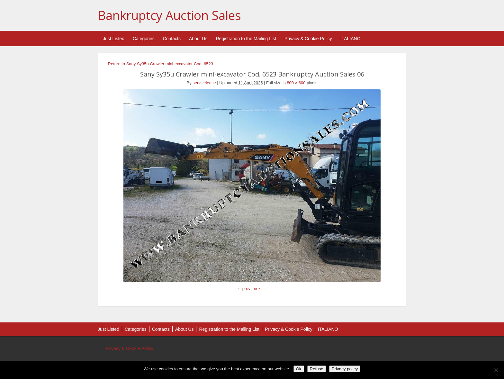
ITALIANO (350, 38)
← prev (243, 288)
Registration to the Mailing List (246, 38)
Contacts (172, 38)
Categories (144, 38)
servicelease (204, 82)
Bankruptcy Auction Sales (169, 15)
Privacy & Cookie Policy (308, 38)
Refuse (316, 368)
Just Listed (113, 38)
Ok (299, 368)
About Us (198, 38)
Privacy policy (345, 368)
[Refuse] (496, 370)
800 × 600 (296, 82)
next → (260, 288)
